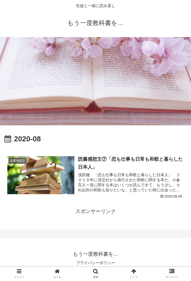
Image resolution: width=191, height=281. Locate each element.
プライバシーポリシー (95, 262)
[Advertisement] (95, 83)
